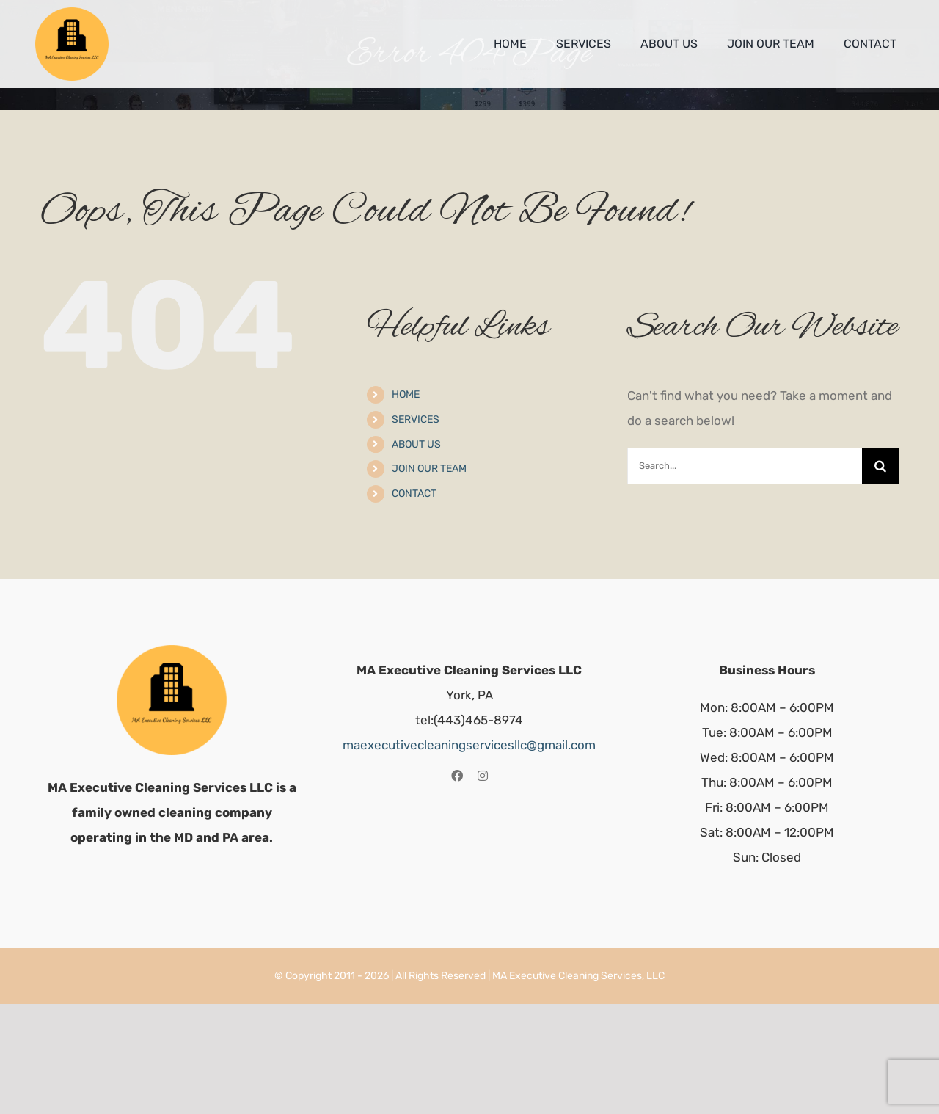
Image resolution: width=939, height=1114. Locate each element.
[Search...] (744, 466)
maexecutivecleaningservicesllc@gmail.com (469, 745)
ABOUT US (416, 444)
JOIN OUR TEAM (429, 468)
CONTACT (414, 493)
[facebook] (457, 776)
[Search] (880, 466)
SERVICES (415, 419)
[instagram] (483, 776)
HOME (406, 394)
